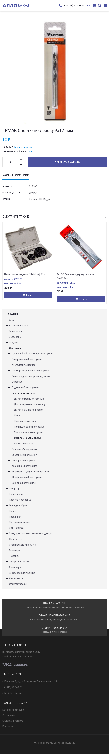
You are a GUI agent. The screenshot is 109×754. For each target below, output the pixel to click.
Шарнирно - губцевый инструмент (30, 471)
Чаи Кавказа (16, 578)
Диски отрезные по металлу (29, 404)
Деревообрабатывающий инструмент (33, 353)
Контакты (7, 726)
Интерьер (14, 488)
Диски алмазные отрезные (29, 398)
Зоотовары (15, 337)
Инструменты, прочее (23, 365)
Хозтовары (15, 567)
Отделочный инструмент (25, 387)
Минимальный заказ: (15, 151)
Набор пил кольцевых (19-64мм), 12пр (25, 274)
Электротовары (18, 584)
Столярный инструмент (24, 460)
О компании (8, 715)
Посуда (13, 511)
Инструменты (17, 348)
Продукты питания (19, 522)
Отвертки (17, 381)
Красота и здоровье (20, 499)
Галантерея (15, 331)
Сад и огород (16, 527)
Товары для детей (19, 561)
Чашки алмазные (23, 443)
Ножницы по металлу (26, 421)
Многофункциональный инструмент (31, 370)
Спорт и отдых (17, 539)
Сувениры (14, 550)
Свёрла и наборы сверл (27, 438)
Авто (12, 320)
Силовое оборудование (25, 449)
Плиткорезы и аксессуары (28, 432)
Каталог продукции (13, 709)
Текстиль (14, 556)
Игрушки (13, 342)
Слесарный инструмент (24, 455)
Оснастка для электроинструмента (31, 376)
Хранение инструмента (24, 466)
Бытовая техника (18, 325)
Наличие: (7, 147)
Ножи (17, 415)
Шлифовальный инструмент (27, 477)
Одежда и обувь (18, 505)
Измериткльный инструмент (27, 359)
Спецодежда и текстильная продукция (30, 533)
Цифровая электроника (22, 573)
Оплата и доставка (12, 720)
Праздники (15, 516)
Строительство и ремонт (22, 544)
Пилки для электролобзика (29, 426)
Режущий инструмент (24, 393)
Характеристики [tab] (15, 175)
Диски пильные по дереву (28, 409)
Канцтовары (16, 494)
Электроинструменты (24, 483)
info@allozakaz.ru (12, 693)
